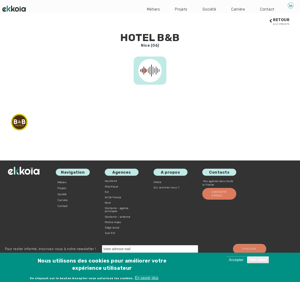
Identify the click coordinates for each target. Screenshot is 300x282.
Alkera (157, 182)
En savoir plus (147, 278)
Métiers (153, 9)
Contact (267, 9)
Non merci (257, 260)
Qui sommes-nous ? (167, 187)
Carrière (238, 9)
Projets (181, 9)
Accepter (236, 260)
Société (209, 9)
